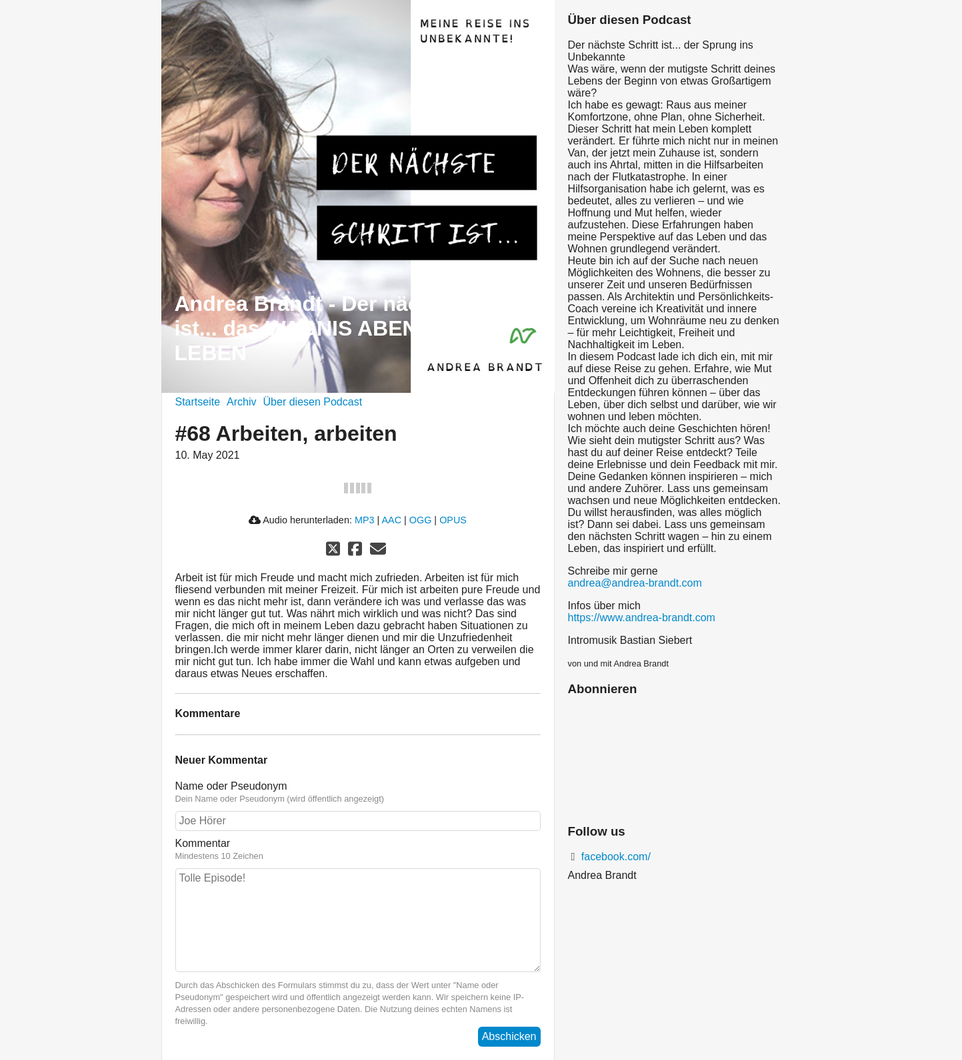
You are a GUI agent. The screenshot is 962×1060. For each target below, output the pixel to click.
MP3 (365, 520)
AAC (391, 520)
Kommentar (358, 850)
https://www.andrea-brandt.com (641, 617)
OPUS (453, 520)
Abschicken (509, 1036)
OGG (420, 520)
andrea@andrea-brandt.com (635, 583)
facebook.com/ (614, 856)
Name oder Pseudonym (358, 792)
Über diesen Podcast (313, 401)
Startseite (198, 401)
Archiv (241, 401)
